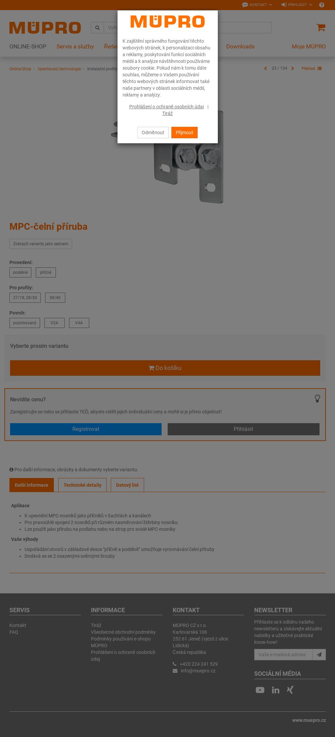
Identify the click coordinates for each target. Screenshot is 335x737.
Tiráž (167, 113)
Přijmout (185, 132)
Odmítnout (153, 132)
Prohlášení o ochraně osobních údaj (166, 106)
